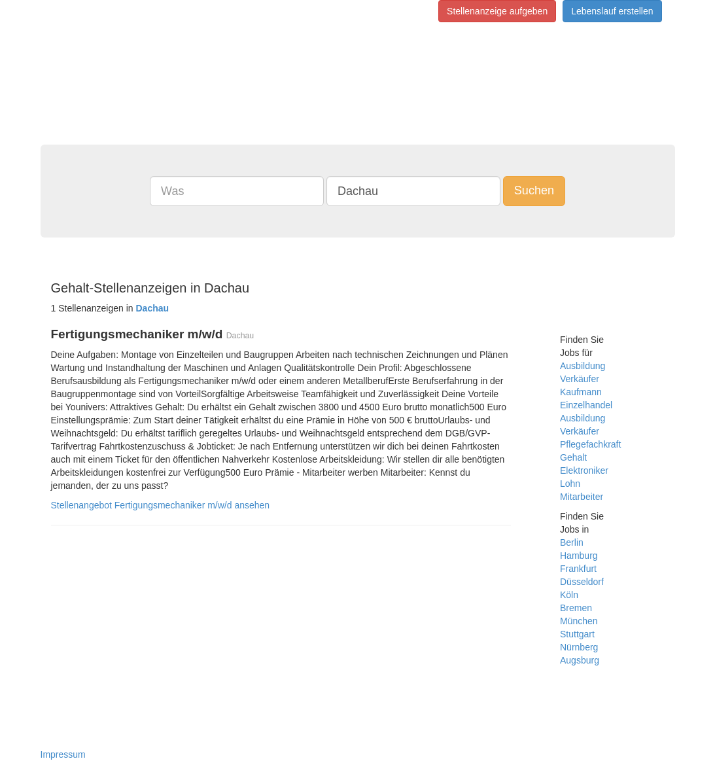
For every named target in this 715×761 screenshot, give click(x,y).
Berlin (572, 542)
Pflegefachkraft (590, 444)
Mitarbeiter (581, 496)
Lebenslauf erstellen (612, 11)
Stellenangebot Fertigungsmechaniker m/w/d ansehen (160, 505)
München (579, 621)
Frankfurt (578, 568)
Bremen (576, 608)
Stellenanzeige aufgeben (497, 11)
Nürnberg (579, 647)
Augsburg (579, 660)
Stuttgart (577, 634)
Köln (569, 595)
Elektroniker (584, 470)
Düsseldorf (582, 581)
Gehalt (573, 457)
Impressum (63, 754)
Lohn (570, 483)
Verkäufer (579, 379)
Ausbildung (582, 366)
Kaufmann (581, 392)
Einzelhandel (586, 405)
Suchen (534, 190)
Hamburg (579, 555)
